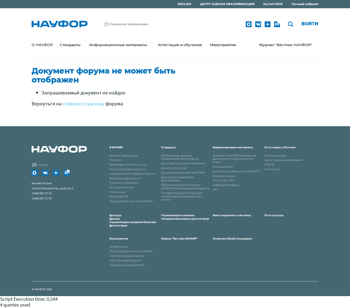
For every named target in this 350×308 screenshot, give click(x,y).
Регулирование (223, 166)
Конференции (118, 246)
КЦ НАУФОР (273, 4)
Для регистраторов (173, 168)
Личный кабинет (304, 4)
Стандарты (168, 147)
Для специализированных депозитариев (178, 178)
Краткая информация (123, 155)
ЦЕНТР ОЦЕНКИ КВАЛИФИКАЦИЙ (227, 4)
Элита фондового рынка (125, 260)
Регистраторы (274, 215)
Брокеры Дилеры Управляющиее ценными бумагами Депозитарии (133, 220)
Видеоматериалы (224, 176)
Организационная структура (128, 164)
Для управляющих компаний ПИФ (183, 172)
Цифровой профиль (226, 185)
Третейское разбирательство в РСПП (236, 171)
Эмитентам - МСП (224, 180)
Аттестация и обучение (280, 147)
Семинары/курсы (275, 155)
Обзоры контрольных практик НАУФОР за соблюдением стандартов (185, 186)
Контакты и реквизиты (124, 182)
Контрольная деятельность (127, 169)
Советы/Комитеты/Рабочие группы (132, 173)
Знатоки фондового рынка (126, 256)
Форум (43, 164)
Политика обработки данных (232, 238)
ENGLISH (184, 4)
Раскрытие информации (129, 24)
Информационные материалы (233, 147)
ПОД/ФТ (269, 164)
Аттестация (272, 169)
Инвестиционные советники (232, 215)
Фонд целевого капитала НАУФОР (131, 201)
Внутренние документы (124, 178)
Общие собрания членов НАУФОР (131, 251)
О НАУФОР (116, 147)
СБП (215, 189)
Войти (309, 23)
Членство (115, 160)
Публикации (117, 192)
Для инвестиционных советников (183, 163)
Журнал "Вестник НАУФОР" (285, 44)
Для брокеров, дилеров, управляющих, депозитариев (180, 157)
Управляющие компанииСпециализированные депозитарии (185, 216)
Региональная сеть (121, 187)
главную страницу (84, 103)
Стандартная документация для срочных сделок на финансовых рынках (181, 196)
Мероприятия (118, 238)
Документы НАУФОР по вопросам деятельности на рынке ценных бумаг (234, 159)
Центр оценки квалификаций (283, 160)
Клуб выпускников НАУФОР (127, 265)
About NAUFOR (118, 196)
